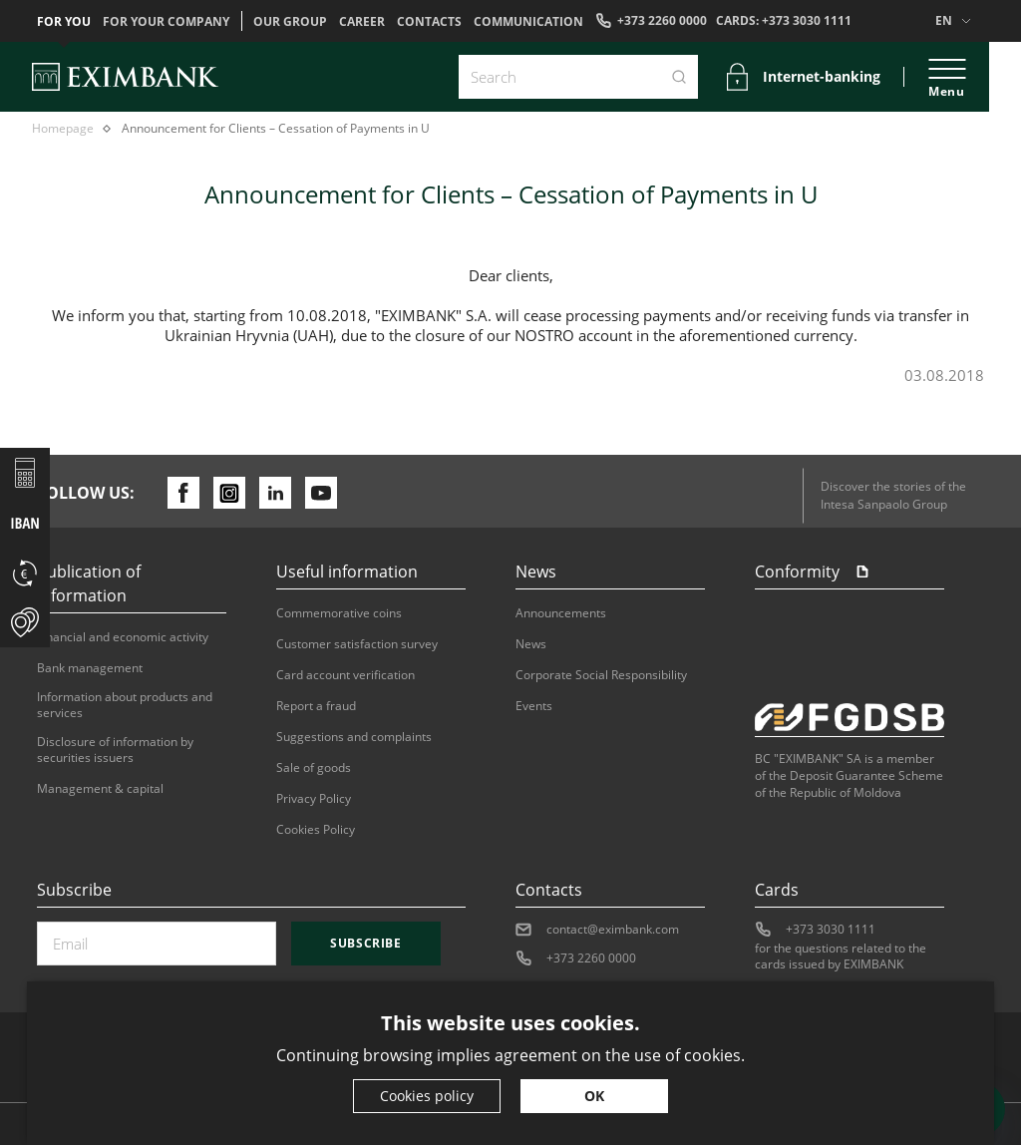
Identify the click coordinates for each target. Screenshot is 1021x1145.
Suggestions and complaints (354, 737)
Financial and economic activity (122, 637)
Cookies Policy (315, 830)
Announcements (560, 613)
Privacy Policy (313, 799)
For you (64, 22)
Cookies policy (427, 1095)
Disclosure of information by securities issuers (115, 750)
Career (362, 22)
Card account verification (345, 675)
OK (594, 1095)
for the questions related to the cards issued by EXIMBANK (840, 956)
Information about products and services (124, 705)
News (530, 644)
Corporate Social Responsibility (601, 675)
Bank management (90, 668)
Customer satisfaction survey (357, 644)
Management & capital (100, 789)
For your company (166, 22)
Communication (528, 22)
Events (533, 706)
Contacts (429, 22)
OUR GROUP (290, 22)
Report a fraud (316, 706)
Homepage (63, 129)
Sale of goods (313, 768)
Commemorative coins (339, 613)
